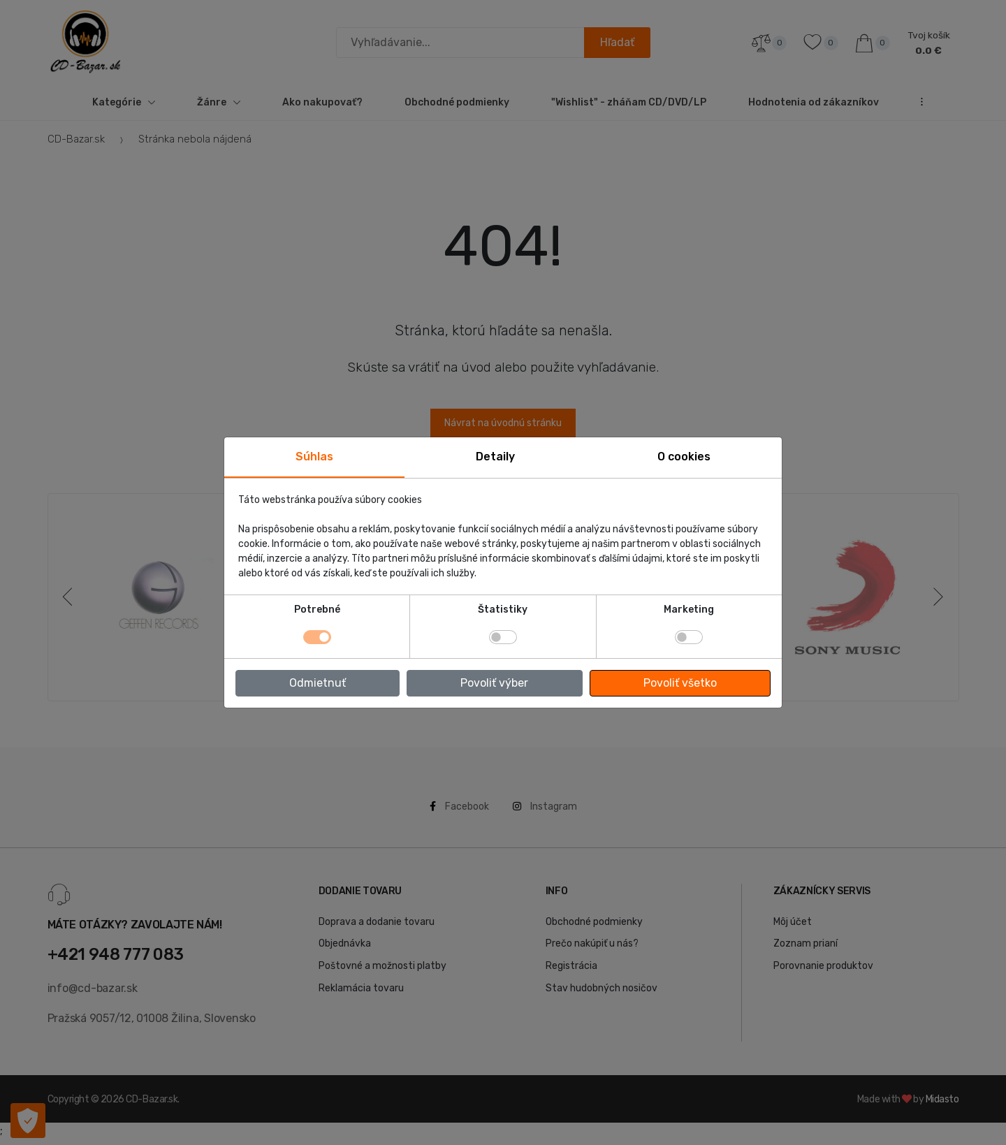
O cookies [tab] (683, 456)
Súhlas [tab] (314, 456)
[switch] (503, 637)
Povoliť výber (494, 683)
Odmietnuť (317, 683)
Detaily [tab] (495, 456)
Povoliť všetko (680, 683)
